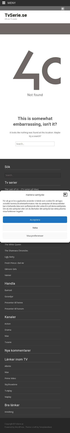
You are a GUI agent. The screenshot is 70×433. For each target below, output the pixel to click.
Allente (8, 366)
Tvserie (8, 342)
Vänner (8, 275)
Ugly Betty (9, 256)
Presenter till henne (14, 302)
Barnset (8, 290)
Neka (35, 227)
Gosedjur (9, 296)
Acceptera (35, 219)
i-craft (34, 427)
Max (7, 336)
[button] (65, 194)
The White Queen (13, 244)
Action (8, 323)
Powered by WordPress (15, 427)
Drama (8, 329)
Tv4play (8, 390)
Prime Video (10, 378)
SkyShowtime (11, 384)
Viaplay (8, 396)
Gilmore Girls (11, 269)
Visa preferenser (35, 235)
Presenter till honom (14, 308)
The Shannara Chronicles (16, 250)
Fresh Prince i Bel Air (14, 263)
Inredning (9, 411)
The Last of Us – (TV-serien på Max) (22, 189)
